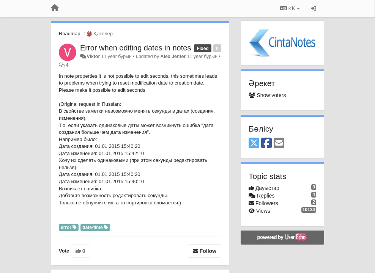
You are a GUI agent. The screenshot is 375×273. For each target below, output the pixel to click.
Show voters (267, 95)
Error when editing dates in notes (135, 48)
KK (290, 8)
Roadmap (69, 33)
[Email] (279, 143)
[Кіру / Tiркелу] (313, 8)
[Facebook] (266, 143)
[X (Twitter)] (254, 143)
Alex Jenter (173, 56)
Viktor (93, 56)
